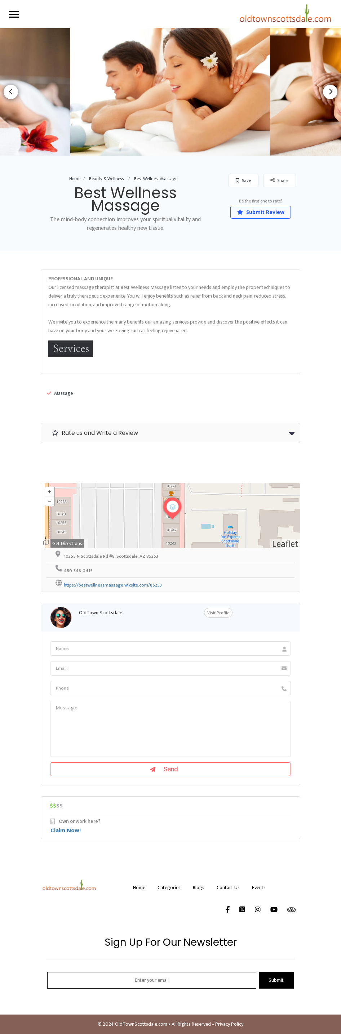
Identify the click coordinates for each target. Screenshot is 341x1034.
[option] (170, 92)
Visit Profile (218, 612)
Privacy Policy (229, 1024)
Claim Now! (65, 830)
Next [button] (330, 92)
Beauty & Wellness (106, 178)
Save (243, 180)
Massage (60, 393)
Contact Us (228, 887)
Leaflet (285, 543)
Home (74, 178)
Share (279, 180)
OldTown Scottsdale (100, 613)
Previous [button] (11, 92)
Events (259, 887)
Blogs (198, 887)
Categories (169, 887)
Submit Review (260, 212)
